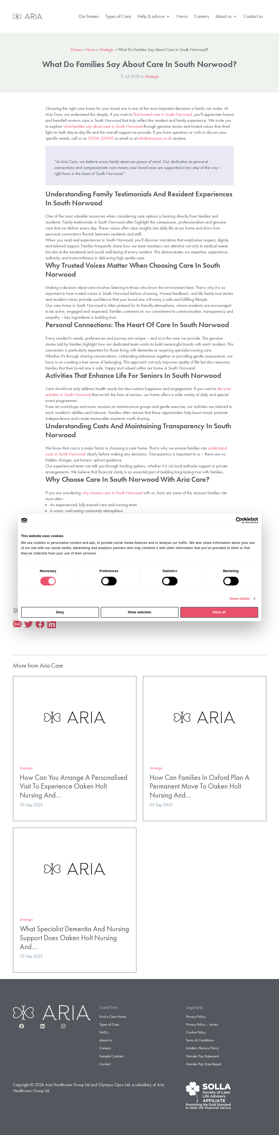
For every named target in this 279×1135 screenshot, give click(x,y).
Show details (239, 599)
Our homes (88, 16)
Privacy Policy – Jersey (202, 1024)
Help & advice (153, 16)
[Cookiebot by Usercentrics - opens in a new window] (234, 520)
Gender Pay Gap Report (203, 1063)
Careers (201, 16)
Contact (105, 1063)
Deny (60, 612)
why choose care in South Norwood (112, 493)
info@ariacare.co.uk (155, 138)
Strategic (106, 49)
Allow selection (139, 612)
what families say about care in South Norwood (102, 126)
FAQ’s (104, 1032)
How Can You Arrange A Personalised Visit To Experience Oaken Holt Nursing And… (73, 786)
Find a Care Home (112, 1016)
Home (76, 49)
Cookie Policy (196, 1032)
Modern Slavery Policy (202, 1047)
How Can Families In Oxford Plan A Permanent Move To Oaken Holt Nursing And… (200, 786)
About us (226, 16)
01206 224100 (101, 138)
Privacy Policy (195, 1016)
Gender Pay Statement (202, 1056)
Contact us (253, 16)
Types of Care (118, 16)
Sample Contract (111, 1056)
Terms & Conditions (200, 1040)
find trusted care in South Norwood (162, 114)
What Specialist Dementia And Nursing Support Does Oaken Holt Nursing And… (74, 937)
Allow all (219, 612)
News (182, 16)
